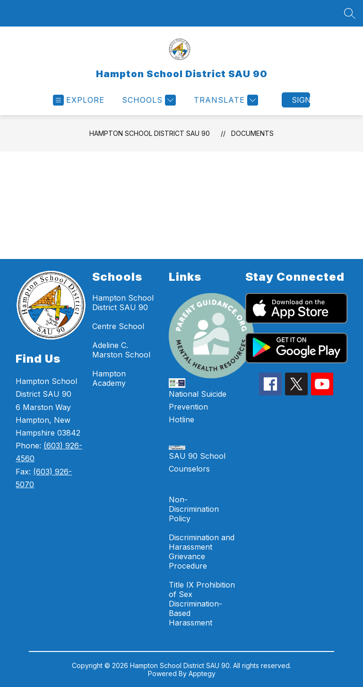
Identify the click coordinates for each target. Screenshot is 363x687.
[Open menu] (78, 100)
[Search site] (349, 13)
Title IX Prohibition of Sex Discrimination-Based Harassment (202, 603)
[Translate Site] (224, 100)
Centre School (118, 326)
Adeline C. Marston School (121, 349)
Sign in (301, 100)
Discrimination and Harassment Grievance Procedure (201, 552)
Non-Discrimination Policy (194, 509)
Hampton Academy (109, 378)
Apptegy (202, 673)
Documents (252, 133)
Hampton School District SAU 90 (149, 133)
